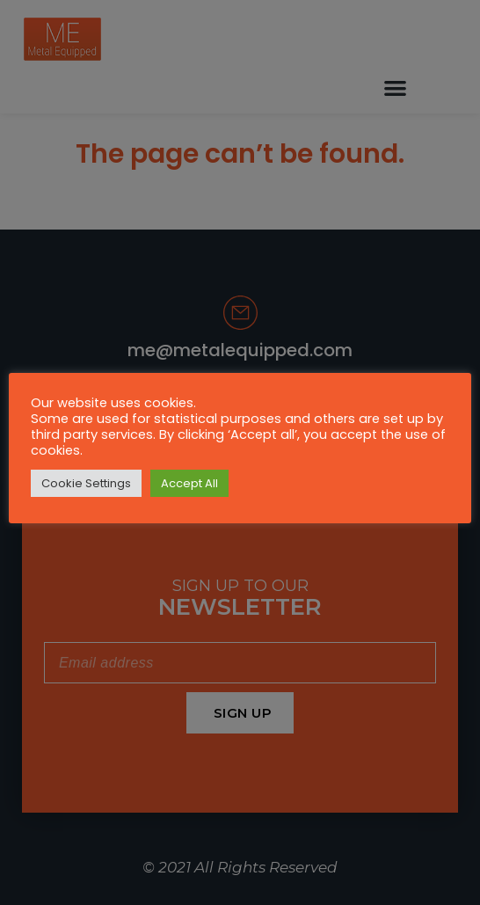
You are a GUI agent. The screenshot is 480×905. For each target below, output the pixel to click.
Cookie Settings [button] (86, 483)
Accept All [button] (189, 483)
